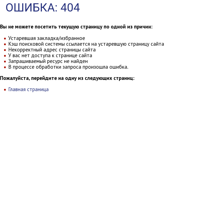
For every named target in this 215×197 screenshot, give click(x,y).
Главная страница (28, 89)
